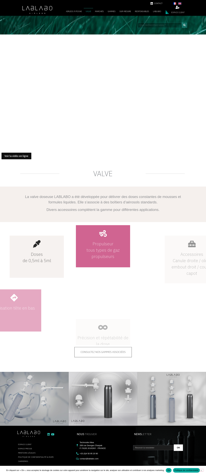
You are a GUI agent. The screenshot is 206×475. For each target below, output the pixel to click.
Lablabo (157, 11)
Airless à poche (74, 11)
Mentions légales (27, 453)
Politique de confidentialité (186, 470)
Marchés (99, 11)
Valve (88, 11)
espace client (178, 12)
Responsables (142, 11)
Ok (168, 470)
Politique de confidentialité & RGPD (36, 457)
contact (158, 3)
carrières (23, 461)
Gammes (111, 11)
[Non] (201, 470)
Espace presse (25, 448)
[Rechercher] (184, 25)
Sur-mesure (125, 11)
